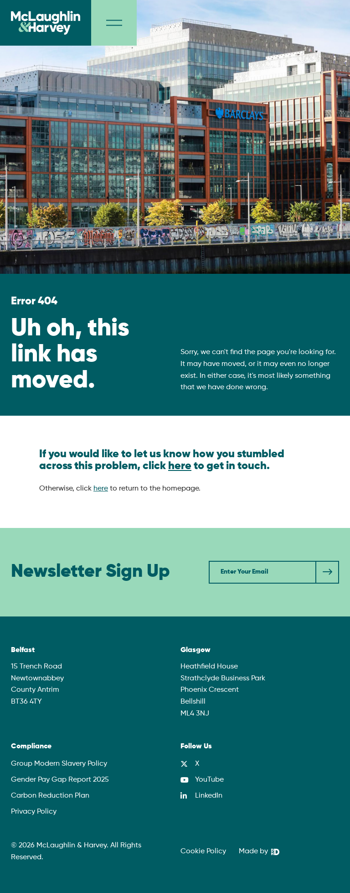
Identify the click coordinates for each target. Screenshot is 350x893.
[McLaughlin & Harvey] (45, 23)
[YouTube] (202, 779)
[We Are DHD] (259, 852)
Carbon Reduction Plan (50, 795)
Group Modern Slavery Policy (59, 764)
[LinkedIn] (201, 795)
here (179, 465)
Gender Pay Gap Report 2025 (60, 779)
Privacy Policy (34, 811)
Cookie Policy (203, 851)
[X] (189, 763)
